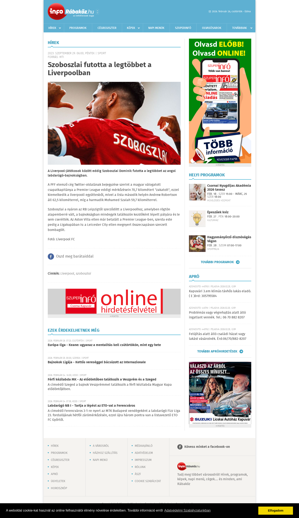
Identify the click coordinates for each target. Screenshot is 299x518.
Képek (131, 28)
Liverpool (67, 273)
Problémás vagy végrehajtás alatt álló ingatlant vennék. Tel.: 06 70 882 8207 (217, 315)
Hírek (52, 28)
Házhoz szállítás (105, 453)
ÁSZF (138, 474)
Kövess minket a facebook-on (207, 446)
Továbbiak (239, 28)
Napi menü (100, 460)
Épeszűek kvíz (217, 212)
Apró (54, 474)
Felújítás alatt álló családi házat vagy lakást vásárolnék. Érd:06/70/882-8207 (217, 336)
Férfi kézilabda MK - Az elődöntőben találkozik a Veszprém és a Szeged (102, 379)
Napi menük (156, 28)
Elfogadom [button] (275, 510)
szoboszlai (83, 273)
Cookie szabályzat (148, 481)
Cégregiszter (107, 28)
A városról (101, 446)
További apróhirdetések (217, 351)
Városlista (97, 12)
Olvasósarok (211, 28)
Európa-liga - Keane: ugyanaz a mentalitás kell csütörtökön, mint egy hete (104, 345)
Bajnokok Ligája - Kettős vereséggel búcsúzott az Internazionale (97, 362)
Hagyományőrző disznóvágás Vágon (229, 239)
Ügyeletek (58, 481)
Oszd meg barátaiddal (74, 256)
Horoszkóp (59, 488)
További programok (217, 262)
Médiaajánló (144, 446)
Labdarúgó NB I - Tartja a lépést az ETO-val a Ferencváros (91, 405)
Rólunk (140, 467)
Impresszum (143, 460)
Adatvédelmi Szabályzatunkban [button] (187, 510)
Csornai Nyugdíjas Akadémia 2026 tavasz (229, 187)
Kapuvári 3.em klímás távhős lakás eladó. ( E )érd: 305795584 (220, 293)
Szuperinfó (183, 28)
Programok (78, 28)
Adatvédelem (144, 453)
